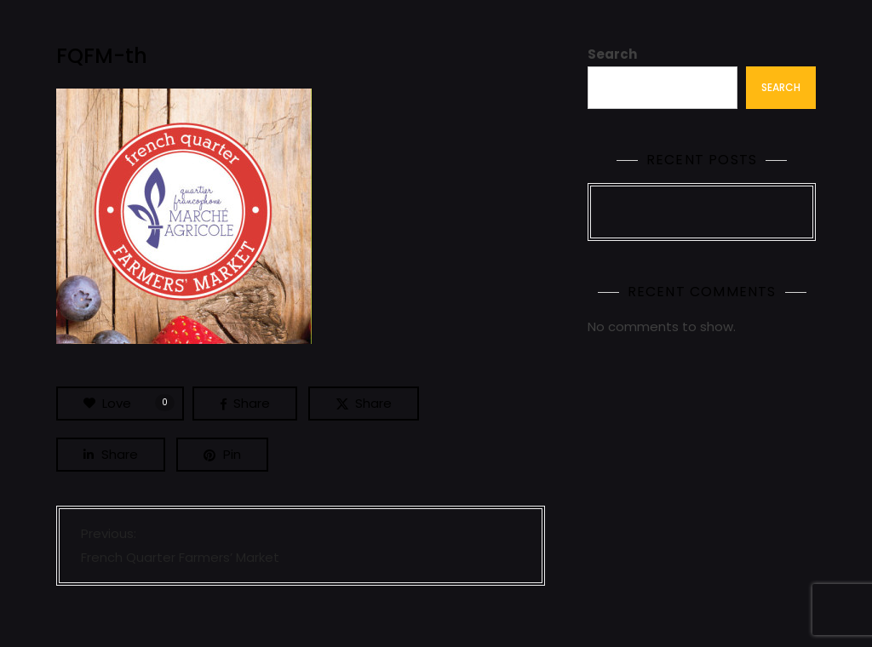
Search (612, 54)
